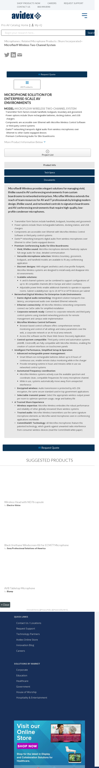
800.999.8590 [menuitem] (44, 6)
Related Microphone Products (38, 41)
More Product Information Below (25, 142)
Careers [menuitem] (52, 3)
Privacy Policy (46, 610)
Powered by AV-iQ (61, 610)
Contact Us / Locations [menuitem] (28, 623)
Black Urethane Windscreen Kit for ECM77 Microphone (36, 545)
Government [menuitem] (23, 686)
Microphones (12, 41)
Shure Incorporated (69, 41)
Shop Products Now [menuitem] (28, 3)
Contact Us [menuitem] (23, 6)
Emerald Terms (33, 610)
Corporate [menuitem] (22, 669)
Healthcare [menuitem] (22, 681)
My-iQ (36, 25)
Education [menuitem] (21, 675)
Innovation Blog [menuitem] (25, 645)
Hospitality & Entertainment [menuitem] (32, 697)
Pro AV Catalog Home (15, 25)
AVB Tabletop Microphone (19, 588)
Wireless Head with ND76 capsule (24, 502)
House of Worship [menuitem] (26, 692)
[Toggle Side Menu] (84, 15)
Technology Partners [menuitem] (28, 634)
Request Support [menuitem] (73, 3)
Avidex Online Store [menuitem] (27, 639)
